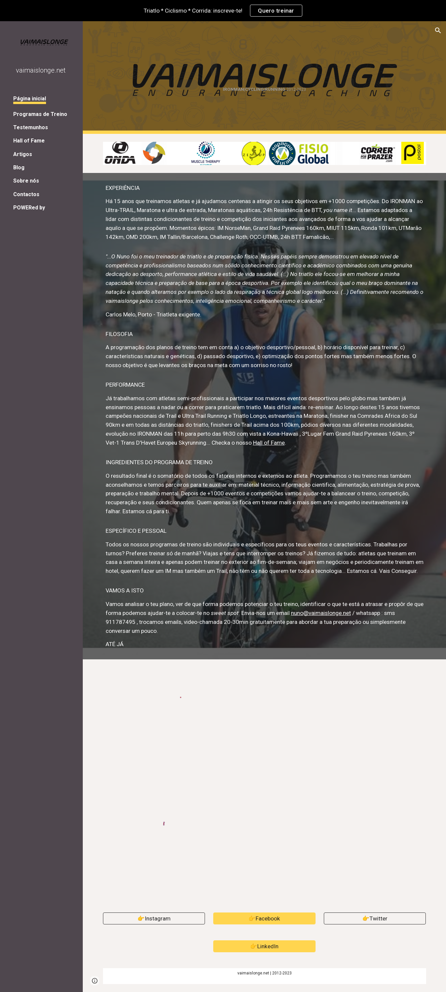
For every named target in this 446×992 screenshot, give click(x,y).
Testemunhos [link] (30, 127)
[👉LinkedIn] (264, 946)
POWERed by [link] (29, 207)
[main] (264, 77)
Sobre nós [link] (26, 181)
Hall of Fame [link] (29, 141)
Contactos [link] (26, 194)
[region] (223, 10)
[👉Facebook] (264, 918)
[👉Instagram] (154, 918)
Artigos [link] (22, 154)
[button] (438, 30)
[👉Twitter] (375, 918)
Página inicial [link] (29, 98)
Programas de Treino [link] (40, 114)
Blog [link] (19, 167)
